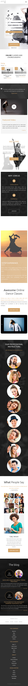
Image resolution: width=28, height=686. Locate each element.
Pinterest (20, 621)
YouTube (16, 621)
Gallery (14, 635)
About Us (14, 631)
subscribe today (14, 309)
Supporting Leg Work (21, 75)
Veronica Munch (22, 76)
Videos (14, 672)
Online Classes (14, 184)
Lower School (14, 646)
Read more (25, 588)
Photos (14, 674)
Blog (14, 633)
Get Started (14, 636)
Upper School (14, 648)
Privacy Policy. (12, 35)
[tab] (6, 495)
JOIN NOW (14, 211)
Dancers (14, 661)
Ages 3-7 (14, 644)
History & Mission (14, 659)
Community (14, 199)
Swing (5, 65)
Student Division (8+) (14, 44)
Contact (14, 657)
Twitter (11, 621)
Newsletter (14, 678)
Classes (14, 638)
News (14, 670)
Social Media (14, 676)
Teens (14, 650)
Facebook (7, 621)
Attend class (14, 47)
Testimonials (14, 663)
